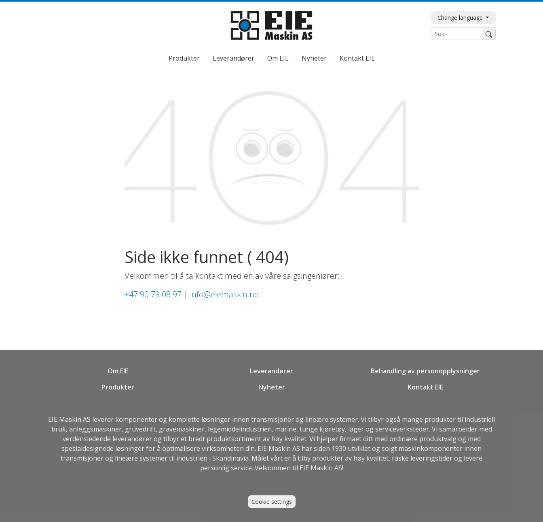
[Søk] (489, 33)
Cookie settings (271, 501)
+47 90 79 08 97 (153, 294)
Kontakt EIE (357, 58)
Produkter (184, 58)
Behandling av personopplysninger (425, 370)
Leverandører (233, 58)
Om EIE (278, 58)
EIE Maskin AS (70, 419)
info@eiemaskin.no (224, 294)
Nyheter (314, 58)
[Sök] (457, 33)
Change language (460, 17)
